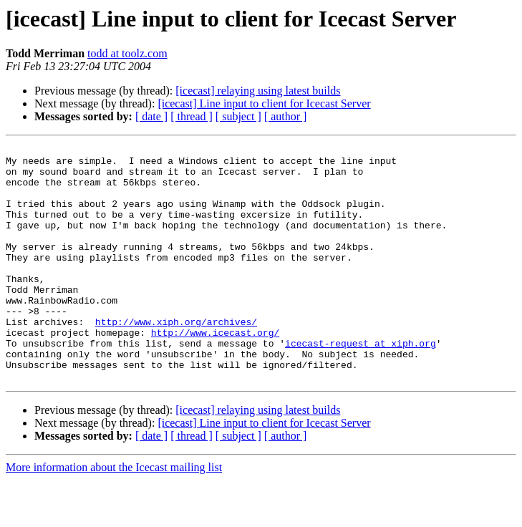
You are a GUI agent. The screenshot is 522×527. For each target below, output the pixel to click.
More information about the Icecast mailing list (114, 514)
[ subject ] (238, 116)
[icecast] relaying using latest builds (257, 90)
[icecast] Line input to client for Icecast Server (264, 103)
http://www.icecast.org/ (215, 370)
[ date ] (151, 116)
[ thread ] (191, 116)
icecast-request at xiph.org (360, 383)
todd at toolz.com (127, 53)
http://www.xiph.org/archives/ (176, 358)
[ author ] (285, 116)
